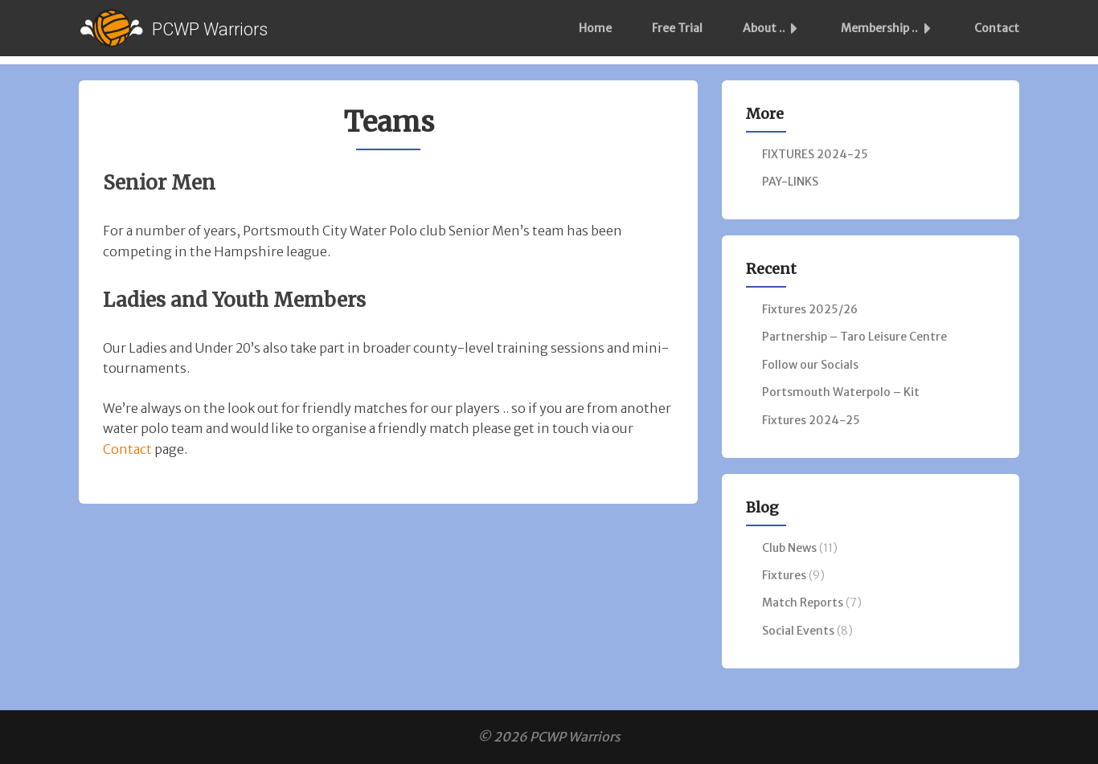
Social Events (798, 630)
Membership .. (890, 28)
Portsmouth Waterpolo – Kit (841, 392)
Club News (789, 548)
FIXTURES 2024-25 (815, 154)
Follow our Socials (810, 364)
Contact (996, 28)
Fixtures (784, 575)
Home (595, 28)
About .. (775, 28)
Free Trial (677, 28)
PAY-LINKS (790, 181)
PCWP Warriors (210, 29)
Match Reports (802, 602)
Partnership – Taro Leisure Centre (854, 336)
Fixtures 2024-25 (811, 420)
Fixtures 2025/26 (810, 309)
